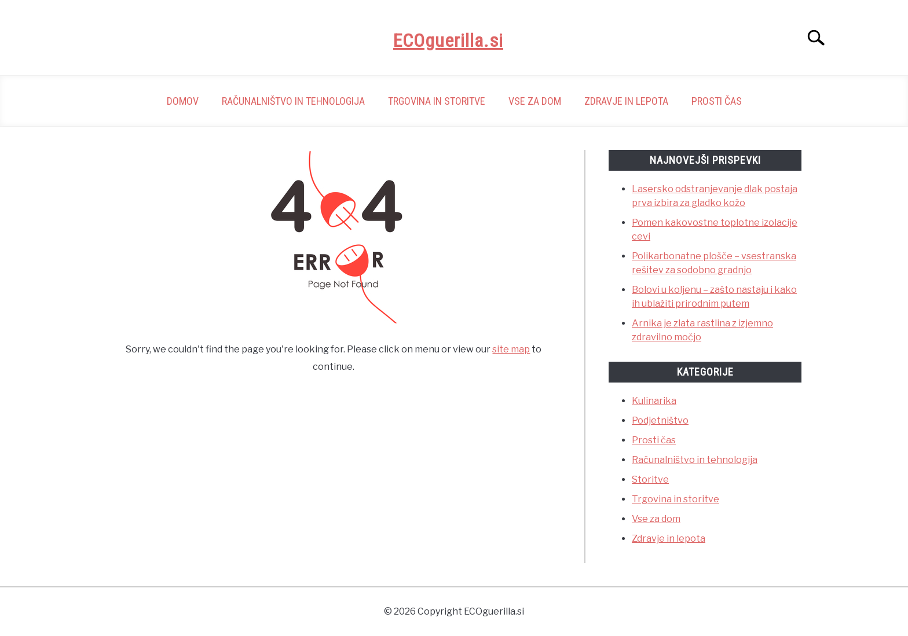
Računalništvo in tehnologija (293, 101)
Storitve (650, 479)
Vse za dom (534, 101)
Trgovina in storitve (436, 101)
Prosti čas (716, 101)
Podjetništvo (660, 420)
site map (511, 349)
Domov (183, 101)
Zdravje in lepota (626, 101)
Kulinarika (654, 400)
